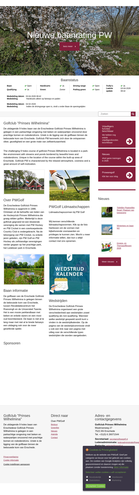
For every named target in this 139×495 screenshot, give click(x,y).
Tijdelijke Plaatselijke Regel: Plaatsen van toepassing (126, 210)
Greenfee (55, 428)
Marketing (116, 480)
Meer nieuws (108, 261)
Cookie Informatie (11, 460)
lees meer (68, 46)
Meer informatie (121, 467)
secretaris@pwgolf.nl (119, 439)
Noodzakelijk (95, 477)
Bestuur (54, 424)
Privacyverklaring (10, 457)
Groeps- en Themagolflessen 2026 (124, 245)
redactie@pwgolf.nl (114, 446)
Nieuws (54, 431)
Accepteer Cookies (95, 486)
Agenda (54, 434)
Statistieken (94, 480)
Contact (54, 437)
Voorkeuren (117, 477)
